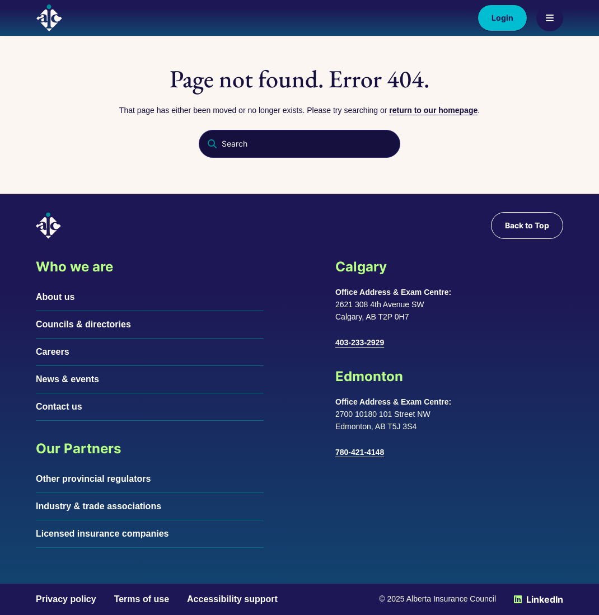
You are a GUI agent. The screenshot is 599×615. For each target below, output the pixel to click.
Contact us (59, 406)
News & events (67, 379)
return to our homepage (433, 110)
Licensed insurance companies (102, 533)
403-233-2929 (359, 342)
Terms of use (141, 599)
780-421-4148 (359, 452)
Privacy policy (66, 599)
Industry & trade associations (98, 506)
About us (55, 297)
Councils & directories (83, 324)
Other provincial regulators (93, 478)
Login (502, 17)
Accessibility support (232, 599)
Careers (52, 351)
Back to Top (527, 225)
